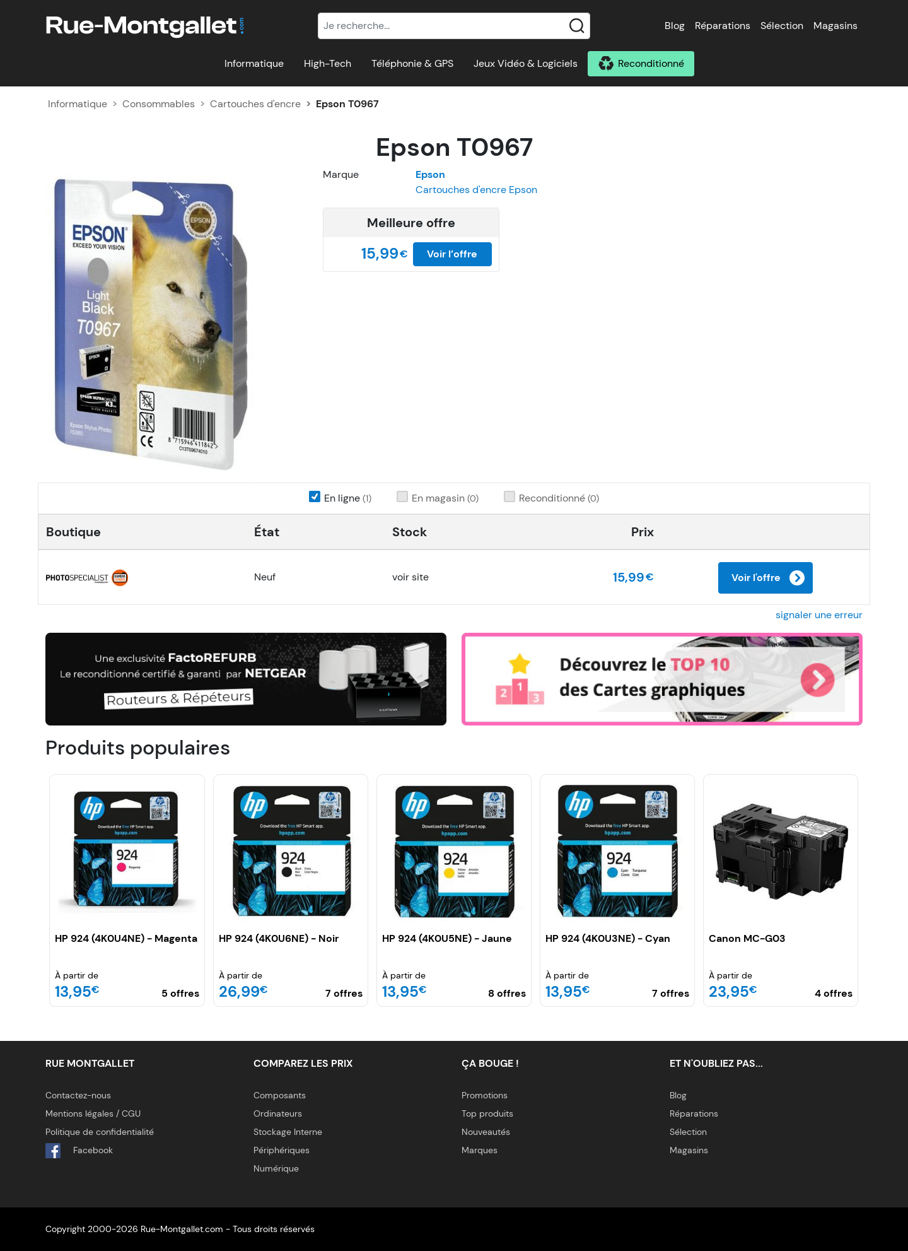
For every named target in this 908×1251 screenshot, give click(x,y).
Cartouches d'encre (255, 103)
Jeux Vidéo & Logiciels (526, 63)
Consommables (158, 103)
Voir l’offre (452, 254)
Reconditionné (651, 63)
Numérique (276, 1168)
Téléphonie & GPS (412, 63)
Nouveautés (486, 1131)
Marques (480, 1150)
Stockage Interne (287, 1131)
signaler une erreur (819, 614)
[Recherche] (454, 26)
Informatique (254, 63)
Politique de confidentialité (99, 1131)
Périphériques (281, 1150)
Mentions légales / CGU (93, 1113)
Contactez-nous (78, 1095)
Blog (675, 25)
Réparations (722, 25)
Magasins (835, 25)
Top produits (487, 1113)
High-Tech (327, 63)
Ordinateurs (277, 1113)
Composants (279, 1095)
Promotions (485, 1095)
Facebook (79, 1150)
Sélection (781, 25)
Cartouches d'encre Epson (476, 189)
